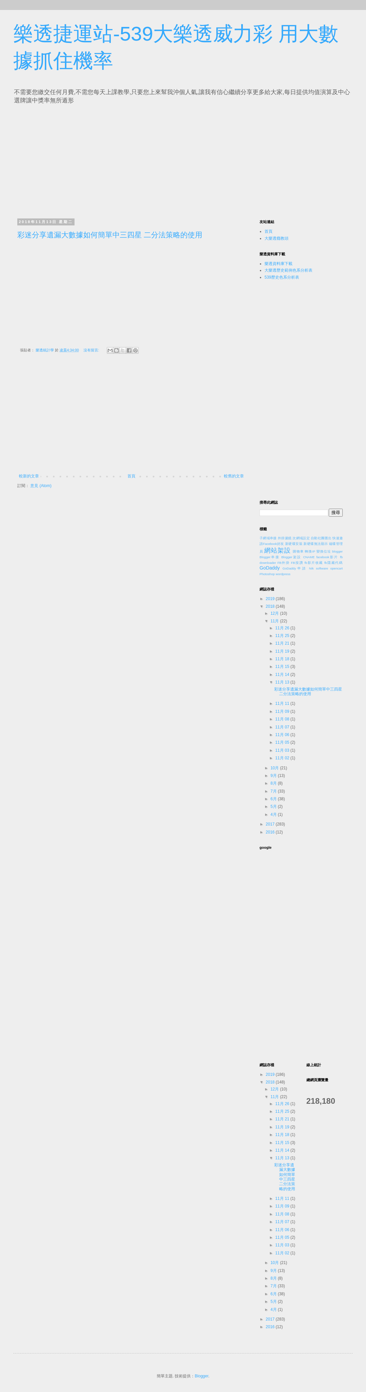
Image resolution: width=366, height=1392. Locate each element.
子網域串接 (268, 538)
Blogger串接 (269, 557)
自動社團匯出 (321, 538)
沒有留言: (92, 350)
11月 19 (282, 651)
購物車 (298, 551)
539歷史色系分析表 (282, 277)
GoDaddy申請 (294, 568)
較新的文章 (29, 476)
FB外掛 (283, 563)
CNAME (309, 557)
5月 (274, 806)
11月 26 (282, 628)
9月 (274, 775)
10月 (275, 768)
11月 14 (282, 674)
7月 (274, 791)
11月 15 (282, 666)
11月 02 (282, 758)
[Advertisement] (79, 159)
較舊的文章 (234, 476)
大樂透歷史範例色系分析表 (288, 270)
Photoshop (267, 574)
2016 (271, 832)
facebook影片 (327, 557)
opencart (336, 568)
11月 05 (282, 742)
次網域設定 (301, 538)
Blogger (201, 1376)
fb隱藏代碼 (333, 563)
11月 (275, 621)
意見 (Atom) (40, 485)
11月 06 (282, 734)
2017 (271, 824)
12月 (275, 613)
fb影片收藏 (313, 563)
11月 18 (282, 659)
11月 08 (282, 719)
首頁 (131, 476)
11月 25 (282, 635)
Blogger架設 (291, 557)
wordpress (283, 574)
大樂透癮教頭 (276, 238)
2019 (271, 598)
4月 (274, 814)
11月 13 (282, 682)
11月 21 (282, 643)
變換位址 (323, 551)
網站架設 (277, 550)
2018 (271, 606)
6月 (274, 799)
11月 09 (282, 711)
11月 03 (282, 750)
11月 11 (282, 703)
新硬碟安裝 (293, 544)
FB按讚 (297, 563)
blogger (337, 551)
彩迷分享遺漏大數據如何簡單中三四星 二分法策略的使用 (109, 235)
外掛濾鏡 (284, 538)
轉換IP (310, 551)
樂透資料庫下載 (278, 263)
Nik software (318, 568)
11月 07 (282, 727)
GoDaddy (270, 567)
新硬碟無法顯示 (315, 544)
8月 (274, 783)
